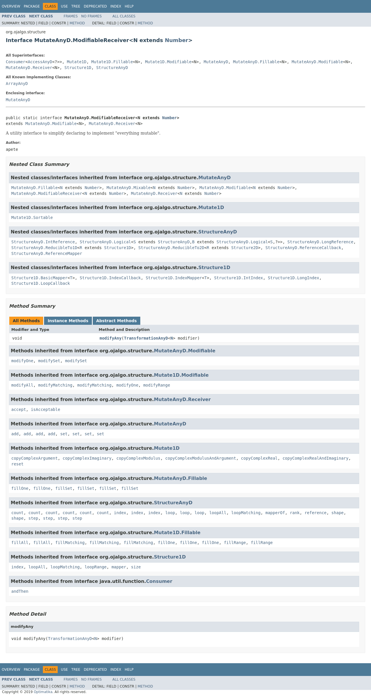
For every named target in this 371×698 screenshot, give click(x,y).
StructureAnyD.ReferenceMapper (46, 253)
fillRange (235, 542)
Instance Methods (68, 320)
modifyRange (156, 385)
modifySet (49, 360)
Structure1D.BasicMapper (39, 277)
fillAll (19, 542)
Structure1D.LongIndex (293, 277)
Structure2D (244, 247)
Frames (71, 16)
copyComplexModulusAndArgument (200, 458)
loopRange (96, 567)
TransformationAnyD (146, 338)
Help (129, 6)
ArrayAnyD (17, 83)
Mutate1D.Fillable (112, 61)
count (17, 512)
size (136, 567)
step (33, 518)
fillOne (19, 488)
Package (32, 6)
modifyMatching (55, 385)
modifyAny (111, 338)
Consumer (15, 61)
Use (64, 6)
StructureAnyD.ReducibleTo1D (44, 247)
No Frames (91, 16)
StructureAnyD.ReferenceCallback (303, 247)
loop (170, 512)
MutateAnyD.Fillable (256, 61)
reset (17, 464)
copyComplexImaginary (87, 458)
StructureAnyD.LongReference (321, 242)
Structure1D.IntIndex (238, 277)
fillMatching (70, 542)
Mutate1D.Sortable (32, 217)
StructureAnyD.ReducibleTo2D (171, 247)
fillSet (63, 488)
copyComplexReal (259, 458)
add (15, 434)
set (64, 434)
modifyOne (22, 360)
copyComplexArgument (34, 458)
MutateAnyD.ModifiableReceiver (46, 193)
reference (316, 512)
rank (295, 512)
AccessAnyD (40, 61)
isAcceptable (45, 409)
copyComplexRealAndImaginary (316, 458)
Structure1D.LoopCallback (40, 283)
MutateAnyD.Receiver (29, 67)
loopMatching (246, 512)
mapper (119, 567)
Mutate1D (76, 61)
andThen (19, 591)
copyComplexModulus (138, 458)
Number (176, 40)
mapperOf (275, 512)
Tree (75, 6)
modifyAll (22, 385)
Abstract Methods (116, 320)
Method (77, 23)
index (120, 512)
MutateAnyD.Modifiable (317, 61)
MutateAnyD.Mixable (129, 187)
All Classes (123, 16)
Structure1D (77, 67)
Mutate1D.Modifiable (168, 61)
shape (337, 512)
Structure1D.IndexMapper (174, 277)
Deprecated (95, 6)
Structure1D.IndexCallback (110, 277)
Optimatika (43, 692)
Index (115, 6)
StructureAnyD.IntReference (43, 242)
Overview (11, 6)
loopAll (217, 512)
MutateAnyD (216, 61)
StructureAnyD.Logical (105, 242)
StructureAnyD (112, 67)
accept (18, 409)
